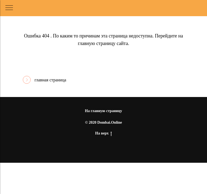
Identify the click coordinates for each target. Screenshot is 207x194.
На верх (103, 133)
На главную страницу (103, 111)
